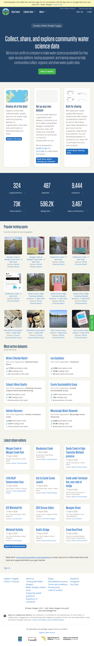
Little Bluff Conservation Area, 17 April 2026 (13, 331)
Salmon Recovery (14, 410)
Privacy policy (54, 587)
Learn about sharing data (76, 151)
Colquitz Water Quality (16, 384)
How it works (47, 71)
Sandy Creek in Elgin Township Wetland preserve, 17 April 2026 (36, 296)
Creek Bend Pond (74, 529)
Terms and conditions (58, 584)
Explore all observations (15, 546)
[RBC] (20, 639)
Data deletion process (58, 581)
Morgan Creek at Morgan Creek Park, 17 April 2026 (13, 259)
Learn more (57, 4)
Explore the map (14, 139)
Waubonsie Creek (44, 448)
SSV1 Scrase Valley (45, 507)
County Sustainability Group (13, 336)
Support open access (47, 632)
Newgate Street (73, 507)
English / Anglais (11, 578)
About (42, 11)
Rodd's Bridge (42, 529)
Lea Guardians (57, 358)
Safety (51, 578)
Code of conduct (55, 590)
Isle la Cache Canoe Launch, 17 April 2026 (58, 331)
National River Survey (49, 541)
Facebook (74, 578)
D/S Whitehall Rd (14, 507)
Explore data (29, 11)
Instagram (74, 581)
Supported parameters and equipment (33, 557)
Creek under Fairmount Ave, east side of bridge (77, 482)
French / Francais (11, 581)
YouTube (74, 584)
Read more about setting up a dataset (46, 160)
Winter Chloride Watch (13, 265)
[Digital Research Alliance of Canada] (59, 639)
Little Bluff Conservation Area (15, 480)
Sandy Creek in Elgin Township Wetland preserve (75, 452)
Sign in (7, 568)
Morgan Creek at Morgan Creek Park (15, 450)
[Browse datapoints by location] (47, 203)
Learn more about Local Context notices (48, 620)
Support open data (85, 8)
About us (30, 578)
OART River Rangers (48, 519)
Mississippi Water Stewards (64, 410)
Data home (16, 11)
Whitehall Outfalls (14, 529)
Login (89, 11)
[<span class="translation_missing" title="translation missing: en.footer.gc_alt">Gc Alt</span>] (32, 639)
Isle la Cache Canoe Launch (45, 480)
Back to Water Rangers (67, 8)
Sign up (79, 11)
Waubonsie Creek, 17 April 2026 (58, 258)
